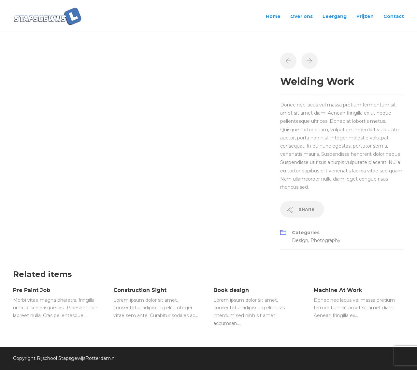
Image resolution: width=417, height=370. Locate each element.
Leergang (335, 16)
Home (273, 16)
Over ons (301, 16)
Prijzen (365, 16)
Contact (393, 16)
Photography (325, 240)
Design (300, 240)
